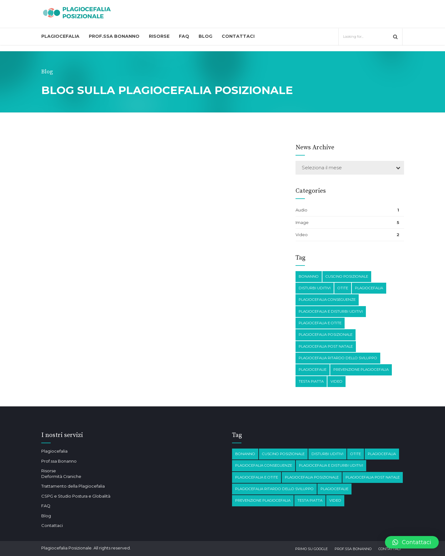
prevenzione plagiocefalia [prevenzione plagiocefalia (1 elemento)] (361, 369)
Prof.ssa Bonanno (114, 36)
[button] (412, 542)
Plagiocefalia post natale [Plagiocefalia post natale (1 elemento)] (326, 346)
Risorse (159, 36)
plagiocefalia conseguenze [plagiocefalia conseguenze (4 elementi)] (327, 299)
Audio (301, 209)
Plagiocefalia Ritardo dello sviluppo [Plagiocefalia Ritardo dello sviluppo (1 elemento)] (338, 358)
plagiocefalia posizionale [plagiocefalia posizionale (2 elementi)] (325, 334)
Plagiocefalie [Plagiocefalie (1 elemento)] (312, 369)
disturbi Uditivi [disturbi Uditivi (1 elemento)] (315, 288)
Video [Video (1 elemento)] (336, 381)
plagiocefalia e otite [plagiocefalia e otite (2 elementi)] (320, 323)
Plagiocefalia (60, 36)
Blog (205, 36)
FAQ (184, 36)
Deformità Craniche (61, 476)
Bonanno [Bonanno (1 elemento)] (309, 276)
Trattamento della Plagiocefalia (73, 486)
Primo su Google (311, 549)
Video (302, 234)
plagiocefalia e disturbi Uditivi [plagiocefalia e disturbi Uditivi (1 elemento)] (331, 311)
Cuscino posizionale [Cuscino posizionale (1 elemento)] (347, 276)
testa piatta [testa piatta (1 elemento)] (311, 381)
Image (302, 222)
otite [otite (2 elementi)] (342, 288)
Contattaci (238, 36)
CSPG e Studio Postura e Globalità (75, 496)
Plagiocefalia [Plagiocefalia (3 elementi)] (369, 288)
